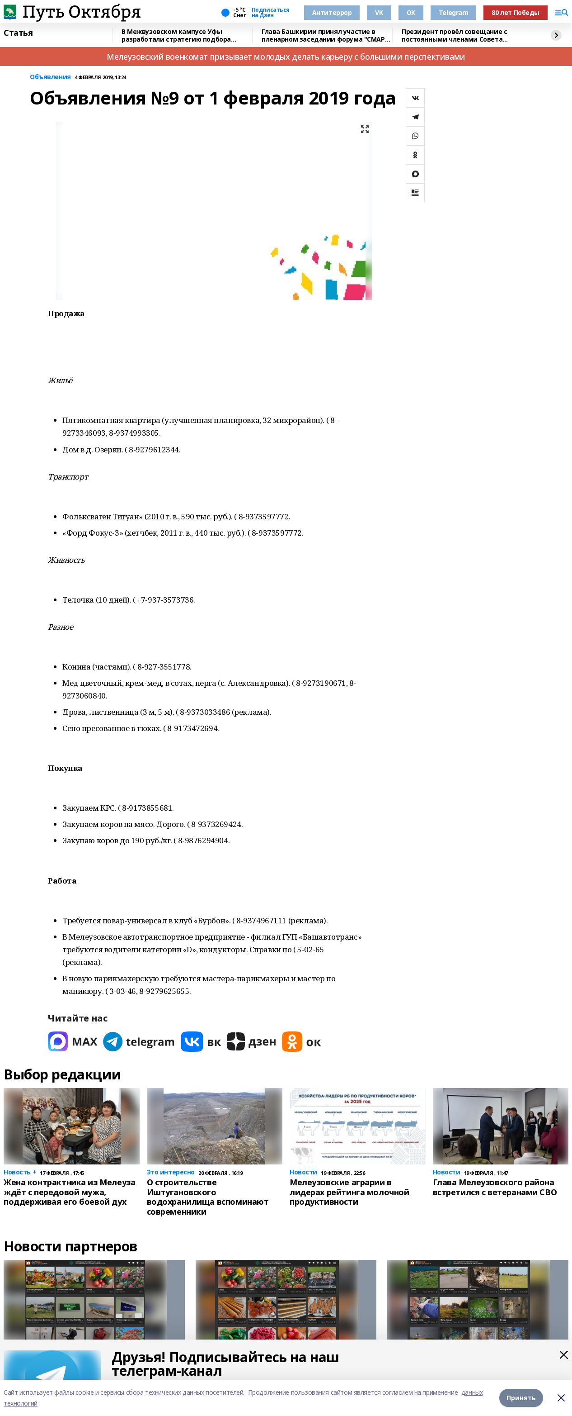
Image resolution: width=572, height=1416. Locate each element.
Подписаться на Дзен (271, 12)
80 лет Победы (515, 12)
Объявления (50, 77)
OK (411, 12)
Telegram (454, 12)
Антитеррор (332, 12)
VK (379, 12)
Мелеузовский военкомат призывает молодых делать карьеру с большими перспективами (286, 56)
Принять (521, 1397)
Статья (18, 33)
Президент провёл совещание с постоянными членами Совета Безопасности (454, 35)
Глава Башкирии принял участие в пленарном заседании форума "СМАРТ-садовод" (326, 35)
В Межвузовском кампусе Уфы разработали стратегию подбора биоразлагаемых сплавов (176, 35)
